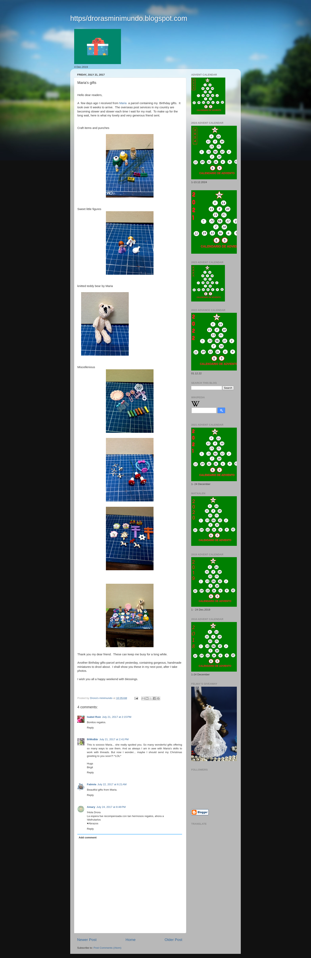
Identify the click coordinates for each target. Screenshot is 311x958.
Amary (91, 806)
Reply (90, 727)
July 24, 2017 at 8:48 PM (111, 806)
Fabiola (91, 784)
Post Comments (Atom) (107, 947)
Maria (123, 103)
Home (130, 940)
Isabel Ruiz (94, 716)
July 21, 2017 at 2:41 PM (114, 739)
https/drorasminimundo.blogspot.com (128, 18)
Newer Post (87, 940)
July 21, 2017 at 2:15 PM (116, 716)
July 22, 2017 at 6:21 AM (112, 784)
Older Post (173, 940)
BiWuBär (92, 739)
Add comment (88, 837)
